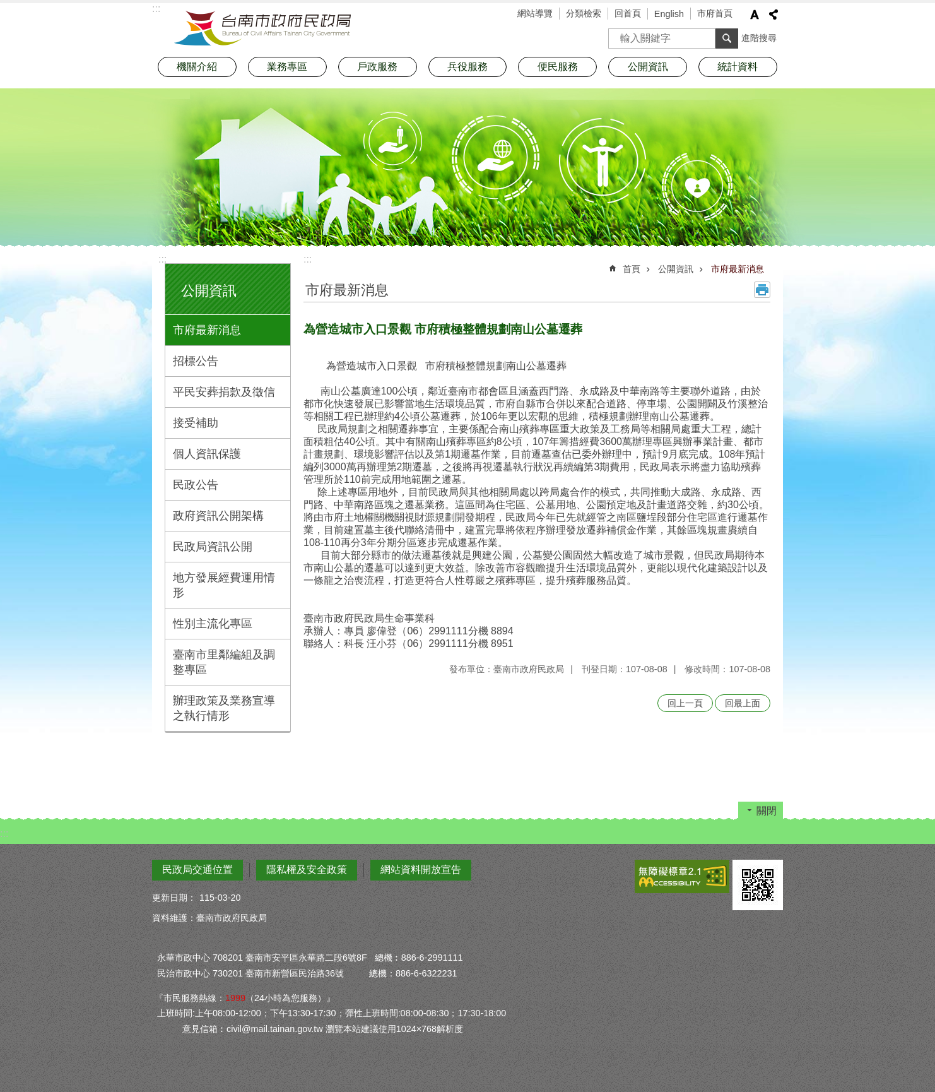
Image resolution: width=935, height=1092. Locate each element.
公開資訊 (209, 291)
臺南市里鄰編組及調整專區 (224, 662)
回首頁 (628, 13)
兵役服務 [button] (467, 66)
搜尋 (618, 34)
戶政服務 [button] (377, 66)
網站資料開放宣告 (420, 869)
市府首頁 (714, 13)
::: (162, 259)
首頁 (631, 269)
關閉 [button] (766, 810)
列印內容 (762, 290)
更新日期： (174, 898)
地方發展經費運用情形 (224, 585)
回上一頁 (685, 703)
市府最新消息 (207, 330)
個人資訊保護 (207, 454)
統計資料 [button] (737, 66)
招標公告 (195, 361)
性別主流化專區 (212, 623)
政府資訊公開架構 (218, 515)
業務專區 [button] (287, 66)
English (669, 14)
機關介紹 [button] (197, 66)
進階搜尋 (759, 38)
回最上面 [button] (742, 703)
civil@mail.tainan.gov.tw (274, 1029)
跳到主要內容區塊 (6, 6)
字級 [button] (754, 14)
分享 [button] (773, 14)
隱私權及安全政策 (306, 869)
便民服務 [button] (558, 66)
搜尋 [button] (726, 38)
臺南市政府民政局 (262, 28)
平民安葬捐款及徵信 (224, 392)
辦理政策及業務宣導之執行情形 (224, 708)
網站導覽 (535, 13)
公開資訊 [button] (648, 66)
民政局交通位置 (197, 869)
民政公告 (195, 484)
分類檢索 (583, 13)
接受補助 (195, 423)
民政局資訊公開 (212, 546)
